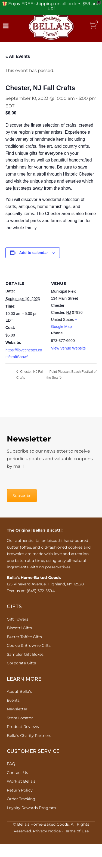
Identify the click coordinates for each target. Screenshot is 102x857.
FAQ (11, 763)
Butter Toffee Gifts (24, 636)
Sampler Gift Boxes (25, 654)
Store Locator (20, 718)
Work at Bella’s (21, 781)
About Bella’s (19, 691)
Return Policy (20, 790)
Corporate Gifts (21, 663)
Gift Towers (17, 619)
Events (13, 700)
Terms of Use (76, 831)
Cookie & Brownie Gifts (29, 645)
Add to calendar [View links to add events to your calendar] (33, 252)
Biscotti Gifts (19, 627)
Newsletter (17, 709)
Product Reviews (23, 726)
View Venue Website (68, 348)
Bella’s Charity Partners (29, 735)
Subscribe (22, 495)
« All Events (17, 56)
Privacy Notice (47, 831)
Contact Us (17, 772)
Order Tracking (21, 798)
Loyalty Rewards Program (31, 807)
